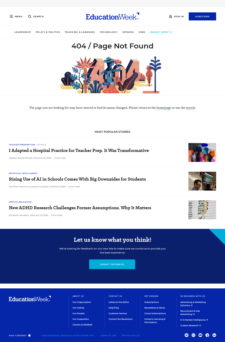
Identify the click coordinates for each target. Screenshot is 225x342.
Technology (128, 32)
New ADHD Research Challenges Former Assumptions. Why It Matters (80, 208)
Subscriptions (151, 302)
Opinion (147, 32)
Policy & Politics (67, 32)
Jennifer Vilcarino (18, 186)
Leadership (42, 32)
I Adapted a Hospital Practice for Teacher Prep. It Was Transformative (79, 150)
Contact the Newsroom (120, 319)
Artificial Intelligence (23, 173)
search (190, 107)
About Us (78, 296)
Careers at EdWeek (82, 324)
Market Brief (180, 32)
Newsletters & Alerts (154, 308)
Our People (79, 313)
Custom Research (190, 325)
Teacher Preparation (22, 145)
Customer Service (118, 313)
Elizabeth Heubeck (19, 215)
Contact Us (115, 296)
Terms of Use (108, 335)
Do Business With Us (192, 296)
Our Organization (82, 302)
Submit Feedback (112, 264)
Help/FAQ (114, 308)
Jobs (161, 32)
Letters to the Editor (119, 302)
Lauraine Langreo (39, 186)
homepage (164, 107)
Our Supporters (81, 319)
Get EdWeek (151, 296)
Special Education (20, 202)
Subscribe (202, 16)
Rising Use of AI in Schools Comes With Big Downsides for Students (77, 179)
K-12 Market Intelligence (194, 320)
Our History (78, 308)
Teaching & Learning (99, 32)
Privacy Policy (131, 335)
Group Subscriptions (155, 313)
